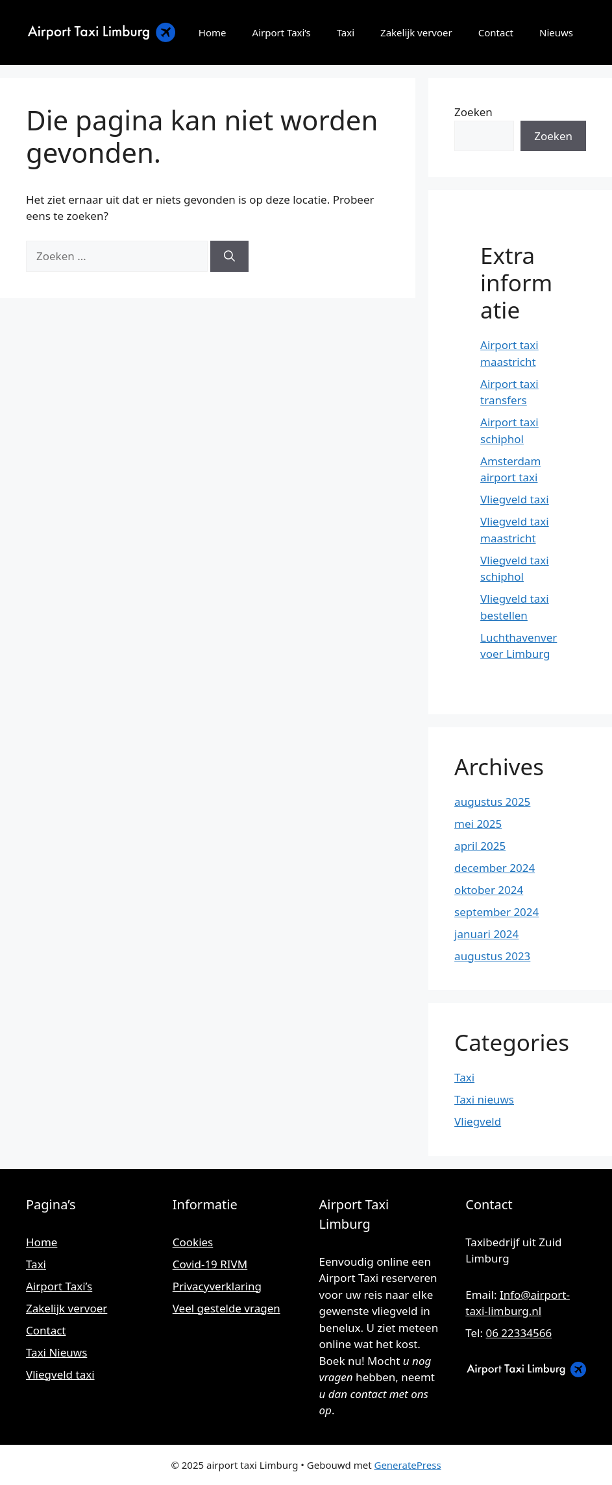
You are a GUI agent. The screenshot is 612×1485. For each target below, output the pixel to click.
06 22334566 (518, 1332)
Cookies (193, 1242)
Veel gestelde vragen (226, 1308)
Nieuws (556, 32)
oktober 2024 (488, 889)
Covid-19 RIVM (210, 1264)
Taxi (345, 32)
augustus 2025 (492, 801)
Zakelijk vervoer (416, 32)
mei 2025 (478, 823)
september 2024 (496, 911)
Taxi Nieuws (56, 1352)
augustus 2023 (492, 955)
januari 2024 (486, 933)
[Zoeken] (229, 256)
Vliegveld (477, 1121)
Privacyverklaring (217, 1286)
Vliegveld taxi (514, 499)
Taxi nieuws (484, 1099)
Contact (495, 32)
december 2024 (494, 867)
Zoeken (473, 111)
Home (212, 32)
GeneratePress (407, 1464)
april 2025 (480, 845)
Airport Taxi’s (281, 32)
